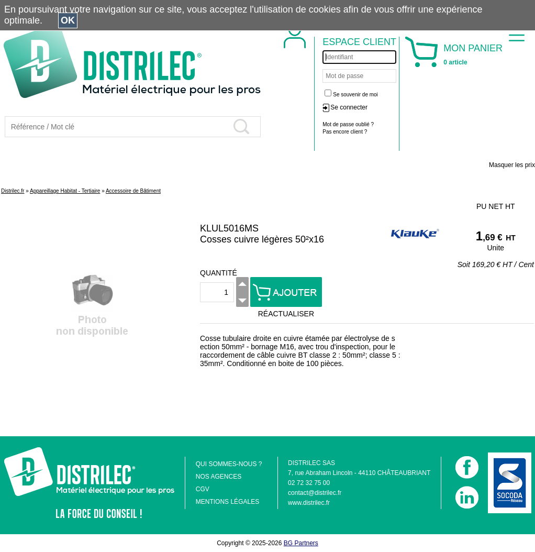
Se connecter (348, 107)
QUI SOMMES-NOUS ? (229, 464)
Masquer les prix (512, 165)
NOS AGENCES (218, 476)
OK (68, 20)
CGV (202, 489)
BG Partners (301, 543)
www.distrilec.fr (309, 502)
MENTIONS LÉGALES (227, 501)
